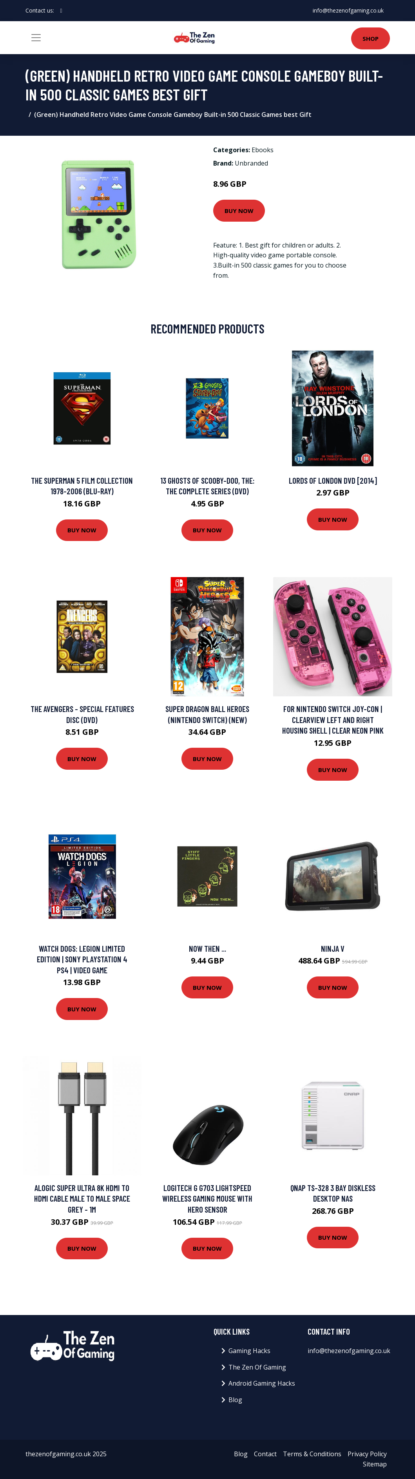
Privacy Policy (367, 1454)
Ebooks (263, 150)
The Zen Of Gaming (257, 1367)
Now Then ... (207, 948)
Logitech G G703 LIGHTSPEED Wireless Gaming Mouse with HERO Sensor (207, 1198)
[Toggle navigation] (36, 37)
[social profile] (61, 10)
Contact (265, 1454)
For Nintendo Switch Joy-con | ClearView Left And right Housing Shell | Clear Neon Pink (333, 719)
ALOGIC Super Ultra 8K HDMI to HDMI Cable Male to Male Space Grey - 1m (82, 1198)
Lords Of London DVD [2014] (333, 480)
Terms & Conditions (312, 1454)
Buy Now (239, 211)
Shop (370, 38)
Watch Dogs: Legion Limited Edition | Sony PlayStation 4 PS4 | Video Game (82, 959)
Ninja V (332, 948)
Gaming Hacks (249, 1350)
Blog (235, 1399)
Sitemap (375, 1464)
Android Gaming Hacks (261, 1383)
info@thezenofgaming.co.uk (348, 10)
